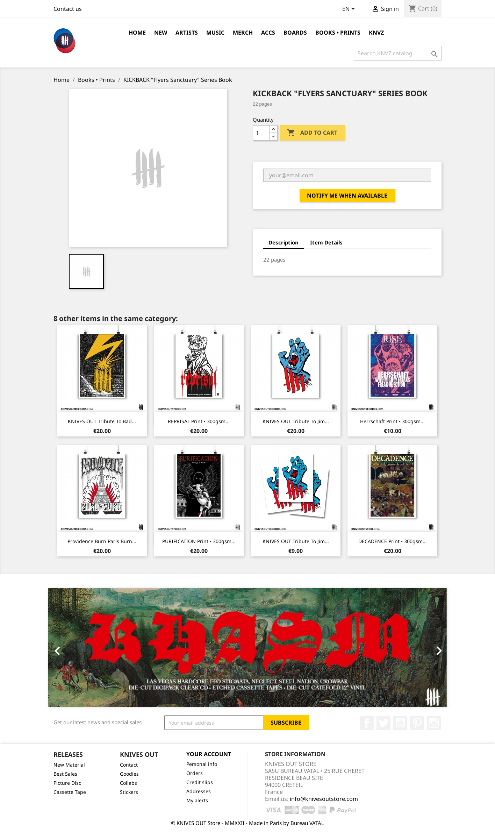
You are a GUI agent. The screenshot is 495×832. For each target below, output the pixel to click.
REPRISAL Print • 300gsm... (199, 421)
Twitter (383, 723)
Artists (186, 32)
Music (215, 32)
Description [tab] (283, 242)
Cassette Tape (69, 792)
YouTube (400, 723)
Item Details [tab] (326, 242)
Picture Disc (67, 783)
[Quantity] (261, 133)
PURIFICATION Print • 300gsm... (199, 541)
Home (137, 32)
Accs (268, 32)
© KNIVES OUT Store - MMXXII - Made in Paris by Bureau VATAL (247, 822)
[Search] (398, 53)
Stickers (129, 792)
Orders (194, 773)
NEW (160, 32)
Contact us (67, 9)
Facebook (367, 723)
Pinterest (417, 723)
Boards (295, 32)
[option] (247, 647)
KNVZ (376, 32)
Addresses (198, 791)
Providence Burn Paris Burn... (101, 541)
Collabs (128, 783)
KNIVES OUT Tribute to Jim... (296, 421)
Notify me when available (347, 195)
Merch (243, 32)
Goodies (129, 773)
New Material (69, 764)
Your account (208, 754)
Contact (129, 764)
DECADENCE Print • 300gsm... (392, 541)
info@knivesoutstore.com (324, 799)
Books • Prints (337, 32)
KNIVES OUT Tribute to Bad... (102, 421)
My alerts (197, 800)
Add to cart (312, 132)
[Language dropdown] (349, 9)
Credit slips (199, 782)
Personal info (201, 764)
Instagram (434, 723)
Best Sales (65, 773)
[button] (78, 647)
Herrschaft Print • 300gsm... (392, 421)
